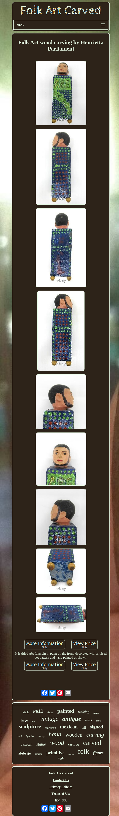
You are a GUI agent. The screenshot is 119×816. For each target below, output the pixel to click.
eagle (61, 758)
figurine (30, 736)
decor (50, 712)
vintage (49, 718)
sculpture (30, 726)
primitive (55, 752)
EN (57, 800)
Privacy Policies (60, 787)
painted (65, 711)
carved (92, 742)
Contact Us (61, 780)
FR (64, 800)
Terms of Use (60, 794)
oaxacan (26, 744)
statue (41, 744)
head (34, 721)
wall (38, 711)
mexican (69, 726)
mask (88, 720)
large (24, 720)
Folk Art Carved (61, 773)
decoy (41, 736)
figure (98, 753)
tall (84, 727)
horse (71, 754)
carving (95, 734)
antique (71, 718)
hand (55, 734)
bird (20, 736)
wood (57, 742)
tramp (96, 713)
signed (96, 726)
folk (83, 751)
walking (83, 712)
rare (98, 720)
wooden (73, 735)
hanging (38, 754)
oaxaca (73, 744)
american (50, 727)
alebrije (24, 753)
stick (26, 712)
